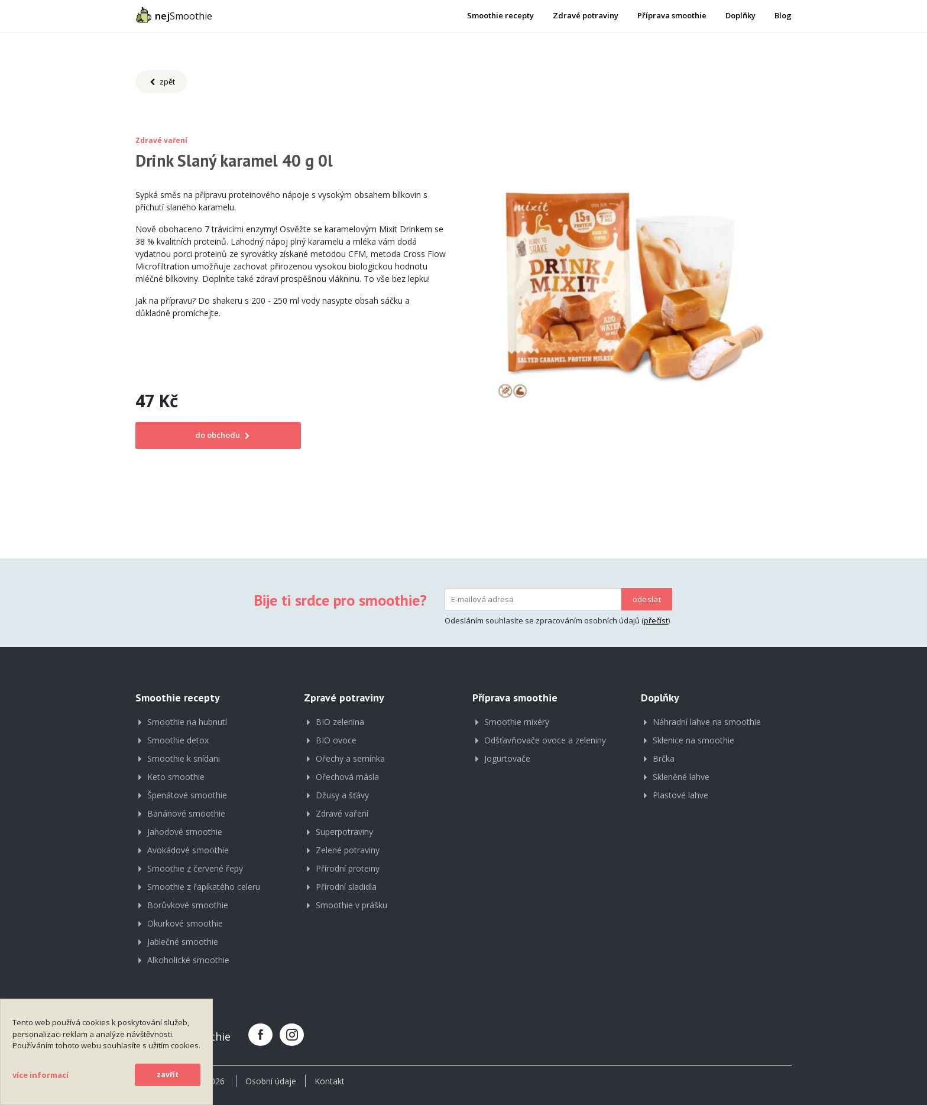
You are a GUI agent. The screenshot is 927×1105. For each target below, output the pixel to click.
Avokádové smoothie (188, 850)
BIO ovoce (336, 740)
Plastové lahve (680, 795)
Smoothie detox (178, 740)
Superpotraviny (344, 831)
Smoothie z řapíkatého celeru (203, 886)
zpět (161, 82)
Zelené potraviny (348, 850)
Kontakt (330, 1081)
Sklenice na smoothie (693, 740)
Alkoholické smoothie (188, 960)
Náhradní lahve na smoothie (707, 721)
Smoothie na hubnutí (187, 721)
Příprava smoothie (671, 15)
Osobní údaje (270, 1081)
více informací (40, 1075)
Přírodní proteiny (348, 868)
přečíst (656, 620)
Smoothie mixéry (516, 721)
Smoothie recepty (500, 15)
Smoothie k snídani (183, 758)
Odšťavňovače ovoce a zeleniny (545, 740)
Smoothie (173, 14)
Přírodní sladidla (346, 886)
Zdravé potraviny (585, 15)
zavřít (168, 1075)
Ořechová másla (347, 776)
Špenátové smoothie (187, 795)
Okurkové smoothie (185, 923)
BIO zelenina (340, 721)
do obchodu (218, 435)
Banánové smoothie (186, 813)
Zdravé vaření (342, 813)
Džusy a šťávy (342, 795)
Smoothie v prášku (351, 905)
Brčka (664, 758)
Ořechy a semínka (350, 758)
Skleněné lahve (681, 776)
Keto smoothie (176, 776)
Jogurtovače (507, 758)
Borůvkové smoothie (187, 905)
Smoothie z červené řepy (195, 868)
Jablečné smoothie (182, 941)
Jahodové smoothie (184, 831)
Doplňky (740, 15)
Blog (783, 15)
